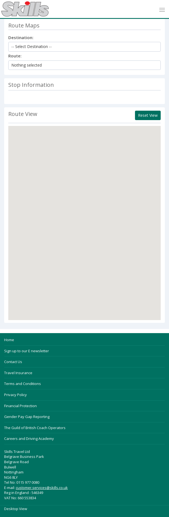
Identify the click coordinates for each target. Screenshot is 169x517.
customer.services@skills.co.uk (42, 487)
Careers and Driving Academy (29, 438)
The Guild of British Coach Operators (35, 427)
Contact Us (13, 361)
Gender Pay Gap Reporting (27, 416)
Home (9, 339)
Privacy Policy (15, 394)
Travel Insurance (18, 372)
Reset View (148, 115)
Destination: (20, 37)
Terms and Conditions (22, 383)
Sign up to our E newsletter (26, 350)
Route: (15, 56)
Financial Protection (20, 405)
